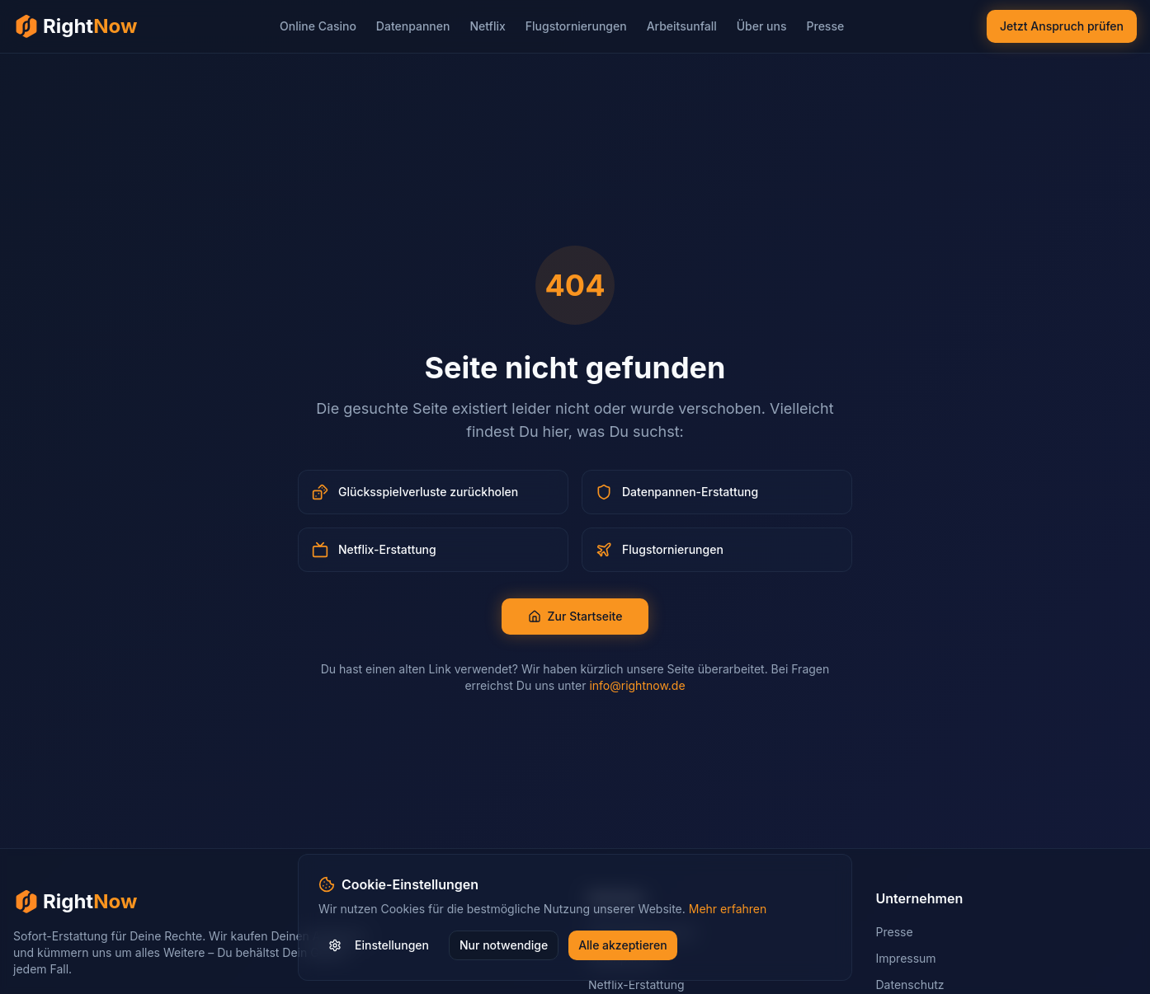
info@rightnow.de (637, 685)
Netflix (487, 26)
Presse (826, 26)
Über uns (762, 26)
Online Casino (318, 26)
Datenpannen (413, 26)
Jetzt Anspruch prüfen (1062, 26)
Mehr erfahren (728, 909)
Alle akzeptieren (622, 945)
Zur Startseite (575, 616)
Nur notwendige (504, 945)
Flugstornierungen (576, 26)
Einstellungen (378, 945)
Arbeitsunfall (682, 26)
